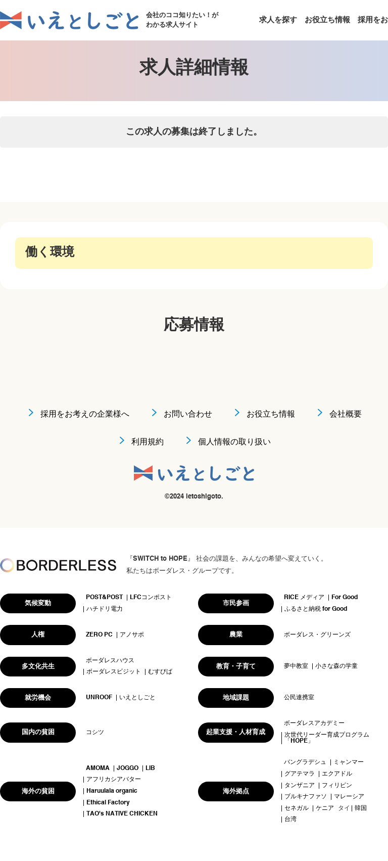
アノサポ (132, 635)
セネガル (296, 808)
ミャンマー (348, 762)
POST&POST (104, 598)
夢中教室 (296, 666)
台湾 (290, 820)
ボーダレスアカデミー (314, 723)
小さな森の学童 (336, 666)
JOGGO (127, 768)
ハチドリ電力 (104, 609)
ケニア (325, 808)
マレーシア (349, 797)
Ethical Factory (108, 803)
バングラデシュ (305, 762)
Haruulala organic (111, 791)
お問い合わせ (188, 415)
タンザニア (299, 786)
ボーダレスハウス (110, 661)
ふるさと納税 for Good (315, 609)
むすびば (160, 672)
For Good (344, 598)
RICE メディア (304, 598)
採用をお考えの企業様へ (84, 415)
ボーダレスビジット (113, 672)
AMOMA (98, 768)
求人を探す (278, 20)
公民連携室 (299, 698)
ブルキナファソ (305, 797)
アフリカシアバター (113, 780)
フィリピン (337, 786)
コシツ (95, 733)
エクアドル (337, 774)
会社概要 (345, 415)
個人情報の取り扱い (234, 442)
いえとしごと (137, 698)
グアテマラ (299, 774)
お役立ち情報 (327, 20)
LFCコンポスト (151, 598)
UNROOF (99, 698)
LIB (150, 768)
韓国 (361, 808)
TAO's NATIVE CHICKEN (122, 814)
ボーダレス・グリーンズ (317, 635)
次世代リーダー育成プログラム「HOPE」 (326, 738)
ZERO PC (99, 635)
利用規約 (147, 442)
